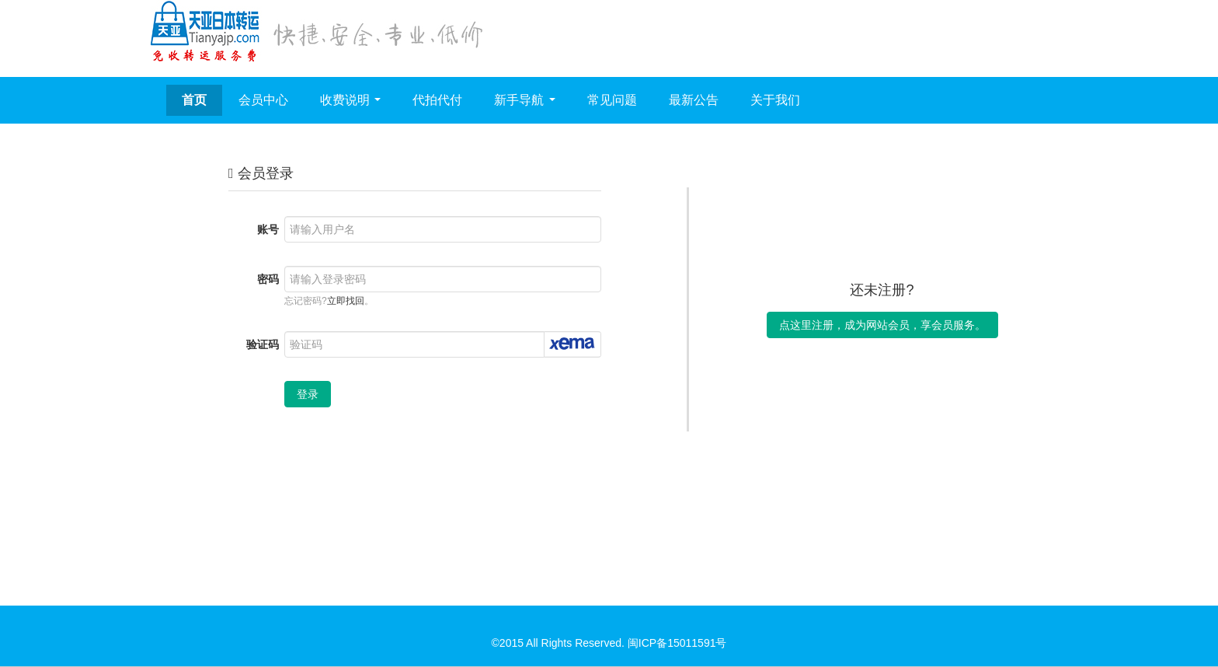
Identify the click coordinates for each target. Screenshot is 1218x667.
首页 (194, 100)
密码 (268, 279)
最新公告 (694, 100)
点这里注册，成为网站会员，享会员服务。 (882, 325)
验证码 (262, 344)
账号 (268, 229)
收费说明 (350, 100)
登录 (307, 394)
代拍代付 (437, 100)
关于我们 (775, 100)
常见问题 (612, 100)
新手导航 (524, 100)
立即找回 (345, 300)
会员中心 (263, 100)
